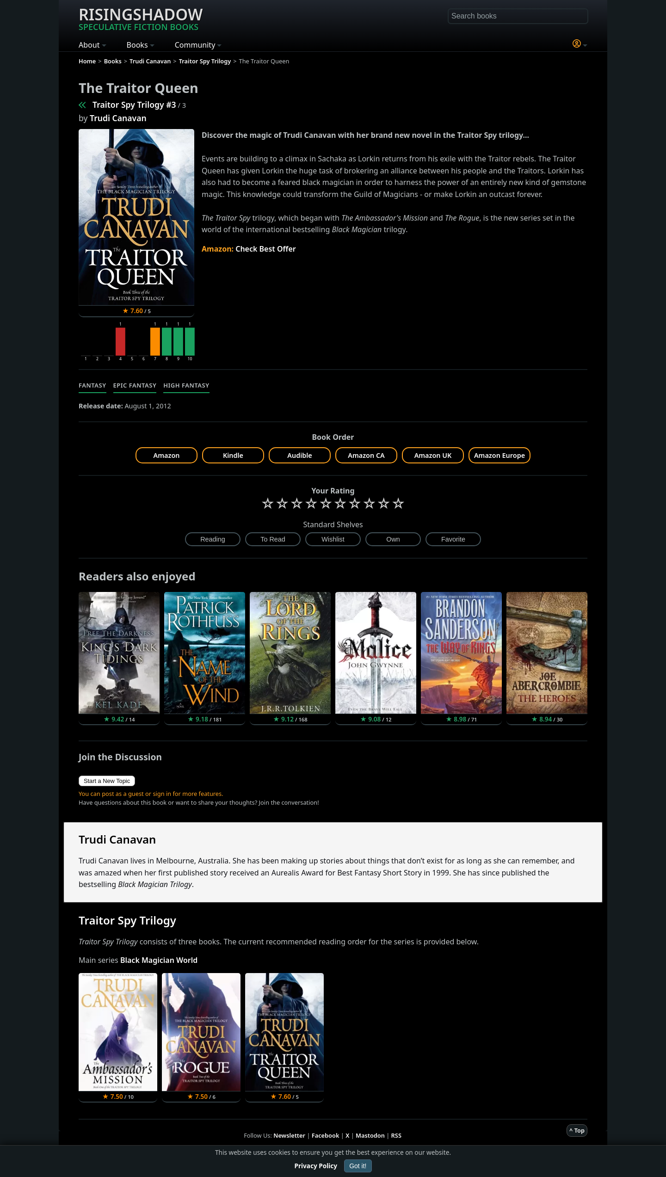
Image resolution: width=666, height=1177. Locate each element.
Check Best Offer (265, 249)
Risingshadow (141, 18)
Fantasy (92, 385)
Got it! (357, 1166)
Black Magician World (158, 960)
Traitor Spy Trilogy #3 (134, 104)
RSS (396, 1135)
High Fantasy (186, 385)
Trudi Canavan (118, 117)
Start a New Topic (107, 780)
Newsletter (289, 1135)
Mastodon (370, 1135)
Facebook (325, 1135)
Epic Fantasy (135, 385)
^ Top (577, 1130)
